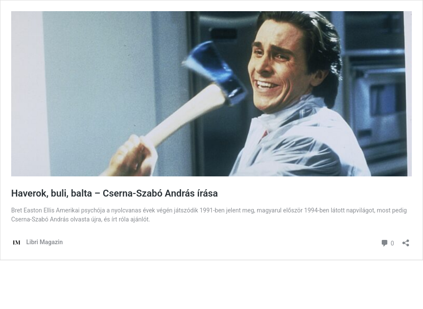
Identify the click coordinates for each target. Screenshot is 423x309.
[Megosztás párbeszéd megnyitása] (406, 240)
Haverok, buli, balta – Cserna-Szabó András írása (114, 193)
